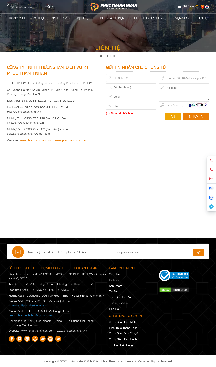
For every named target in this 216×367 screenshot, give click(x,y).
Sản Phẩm (61, 18)
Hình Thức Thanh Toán (123, 327)
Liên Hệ (111, 55)
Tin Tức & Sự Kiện (111, 18)
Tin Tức (113, 291)
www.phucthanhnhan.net (71, 140)
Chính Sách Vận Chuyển (124, 333)
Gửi (173, 116)
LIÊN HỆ (202, 18)
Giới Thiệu (38, 18)
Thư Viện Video (179, 18)
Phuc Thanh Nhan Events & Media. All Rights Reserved (136, 361)
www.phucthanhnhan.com (36, 140)
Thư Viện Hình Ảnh (146, 18)
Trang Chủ (17, 18)
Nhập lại (196, 116)
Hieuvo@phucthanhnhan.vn (88, 295)
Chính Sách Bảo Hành (123, 339)
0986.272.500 (36, 311)
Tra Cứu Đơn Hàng (121, 345)
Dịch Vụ (84, 18)
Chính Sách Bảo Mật (122, 322)
